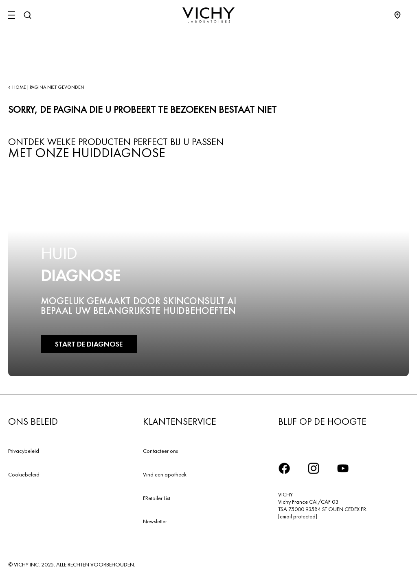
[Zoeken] (27, 15)
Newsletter (155, 521)
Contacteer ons (160, 450)
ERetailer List (156, 498)
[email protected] (297, 516)
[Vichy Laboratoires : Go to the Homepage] (208, 15)
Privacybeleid (23, 450)
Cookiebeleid (24, 474)
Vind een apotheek (165, 474)
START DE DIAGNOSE (89, 344)
